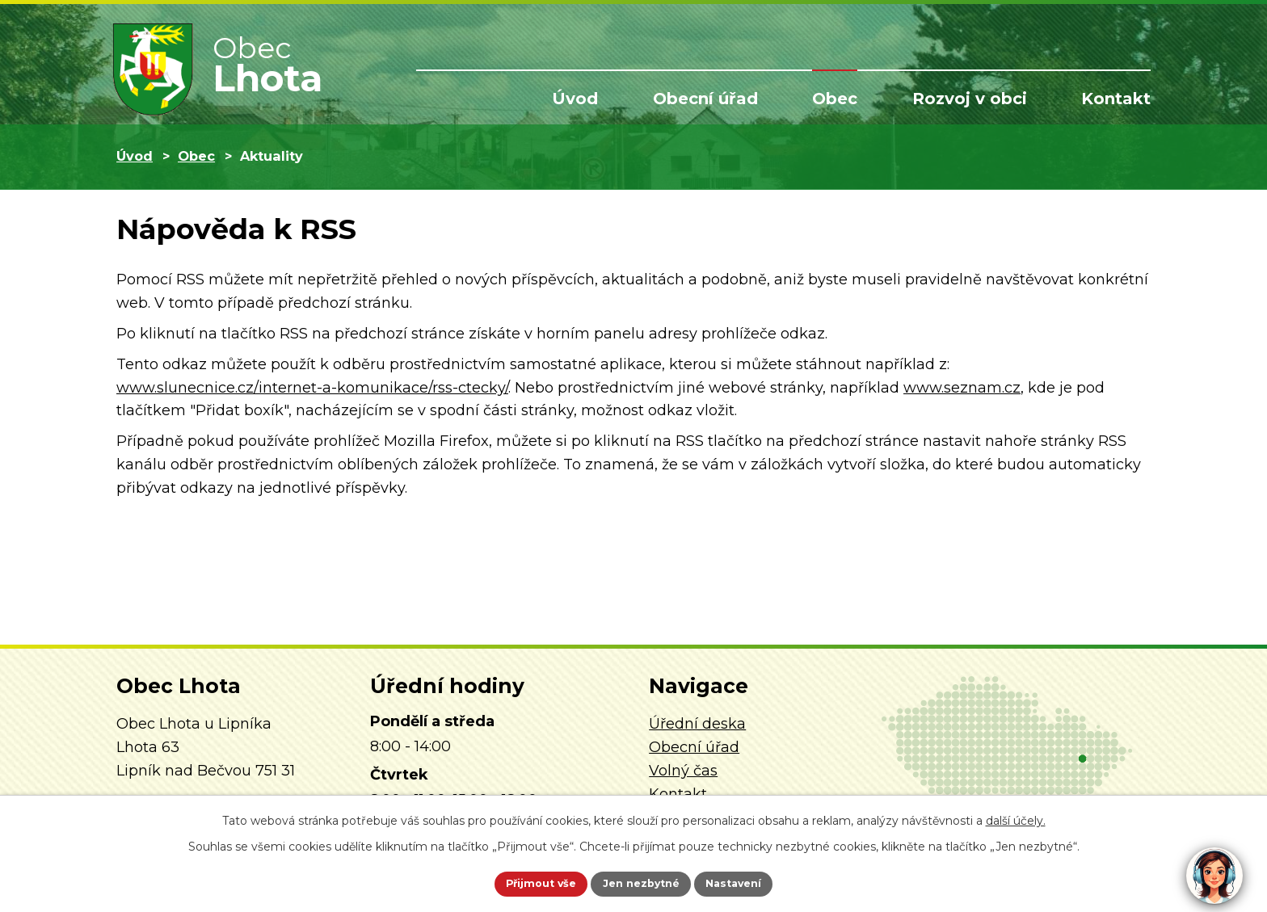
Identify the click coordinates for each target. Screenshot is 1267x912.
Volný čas (683, 771)
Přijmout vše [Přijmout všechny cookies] (524, 882)
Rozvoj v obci (969, 98)
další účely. (1016, 817)
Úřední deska (697, 724)
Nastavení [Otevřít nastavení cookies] (751, 882)
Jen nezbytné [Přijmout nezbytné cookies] (641, 882)
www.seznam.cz (962, 388)
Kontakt (1116, 98)
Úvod (575, 98)
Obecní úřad (705, 98)
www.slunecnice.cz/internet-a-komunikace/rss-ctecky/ (312, 388)
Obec (834, 98)
